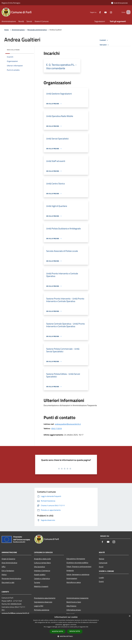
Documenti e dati (8, 582)
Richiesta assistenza (41, 610)
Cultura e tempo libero (42, 562)
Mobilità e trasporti (41, 586)
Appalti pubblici (39, 574)
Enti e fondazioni (8, 570)
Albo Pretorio (71, 606)
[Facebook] (97, 12)
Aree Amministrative (9, 562)
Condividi (104, 40)
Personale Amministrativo (11, 578)
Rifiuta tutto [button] (75, 631)
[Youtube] (103, 12)
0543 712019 (56, 428)
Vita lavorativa (39, 566)
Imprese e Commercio (42, 570)
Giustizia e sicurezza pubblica (77, 562)
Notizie (101, 558)
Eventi (101, 581)
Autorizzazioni (71, 578)
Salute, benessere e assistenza (77, 574)
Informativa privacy (73, 610)
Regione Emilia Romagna (11, 3)
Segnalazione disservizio (43, 602)
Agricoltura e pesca (73, 582)
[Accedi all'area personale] (119, 2)
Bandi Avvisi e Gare (73, 602)
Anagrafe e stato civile (42, 558)
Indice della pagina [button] (13, 50)
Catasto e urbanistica (42, 578)
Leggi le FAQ (38, 606)
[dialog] (66, 627)
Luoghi (101, 577)
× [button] (129, 616)
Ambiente (70, 570)
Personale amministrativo (37, 29)
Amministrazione (18, 29)
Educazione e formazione (75, 558)
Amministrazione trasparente (77, 598)
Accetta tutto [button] (57, 631)
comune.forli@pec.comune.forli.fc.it (15, 613)
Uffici (3, 566)
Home (6, 29)
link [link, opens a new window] (87, 627)
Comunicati (103, 562)
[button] (66, 636)
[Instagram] (108, 12)
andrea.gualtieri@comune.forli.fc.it (68, 424)
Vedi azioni (105, 45)
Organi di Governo (8, 558)
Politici (4, 574)
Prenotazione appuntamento (44, 598)
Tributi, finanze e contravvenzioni (78, 566)
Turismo (37, 582)
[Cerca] (127, 12)
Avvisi (101, 566)
